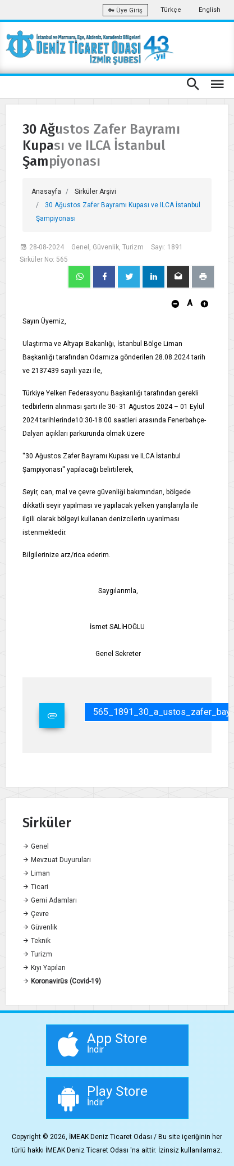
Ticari (35, 887)
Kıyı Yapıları (44, 968)
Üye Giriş (125, 10)
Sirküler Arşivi (95, 191)
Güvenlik (39, 927)
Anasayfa (46, 191)
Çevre (35, 914)
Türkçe (170, 9)
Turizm (37, 954)
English (210, 9)
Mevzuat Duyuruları (56, 860)
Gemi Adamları (49, 900)
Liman (36, 873)
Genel (35, 846)
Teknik (36, 941)
